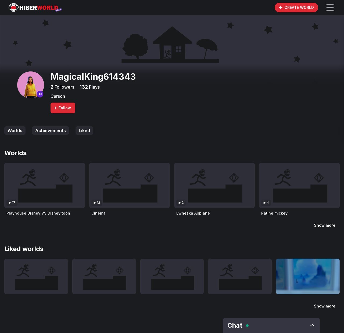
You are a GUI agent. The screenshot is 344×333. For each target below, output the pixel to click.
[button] (330, 7)
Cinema (98, 213)
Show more (324, 225)
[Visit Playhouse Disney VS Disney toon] (44, 185)
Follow (62, 108)
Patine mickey (274, 213)
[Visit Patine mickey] (299, 185)
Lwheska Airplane (193, 213)
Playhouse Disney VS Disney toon (38, 213)
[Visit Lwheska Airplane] (214, 185)
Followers (63, 87)
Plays (94, 87)
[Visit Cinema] (129, 185)
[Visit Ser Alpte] (308, 276)
